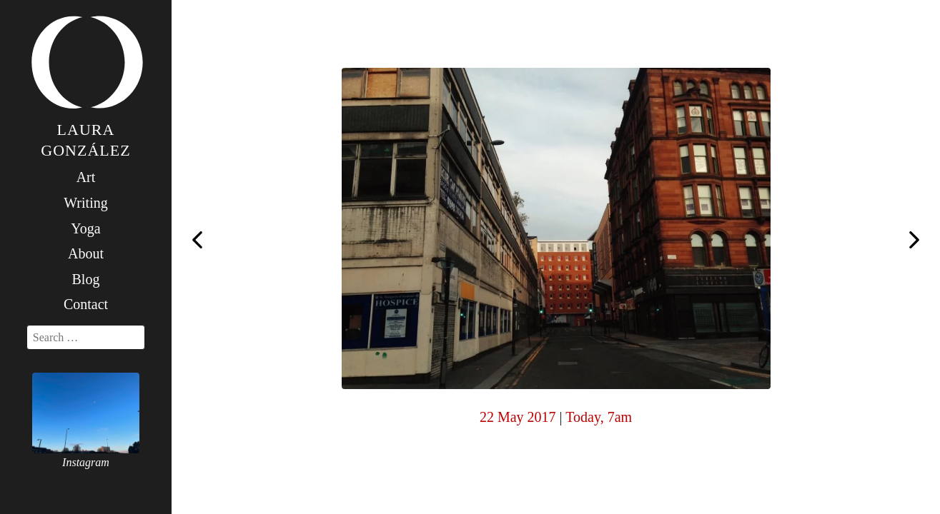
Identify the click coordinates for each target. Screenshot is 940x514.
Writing (85, 203)
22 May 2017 (518, 417)
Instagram (85, 462)
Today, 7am (598, 417)
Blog (86, 279)
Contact (86, 304)
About (86, 253)
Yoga (85, 228)
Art (86, 177)
